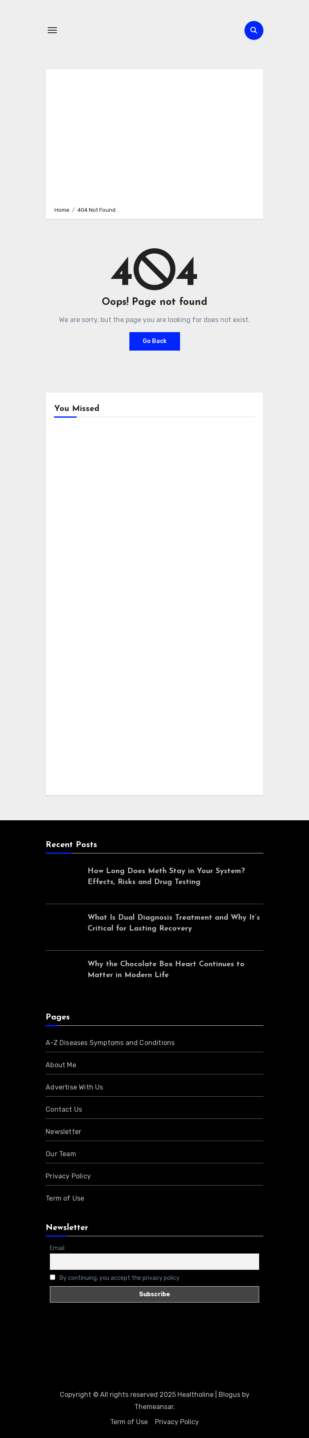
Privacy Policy (68, 1176)
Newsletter (63, 1132)
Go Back (155, 341)
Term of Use (65, 1198)
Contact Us (64, 1109)
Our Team (61, 1154)
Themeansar (153, 1407)
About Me (61, 1065)
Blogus (229, 1395)
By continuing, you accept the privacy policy (115, 1278)
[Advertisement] (156, 136)
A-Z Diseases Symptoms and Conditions (110, 1043)
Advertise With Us (74, 1087)
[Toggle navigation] (52, 30)
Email (57, 1248)
